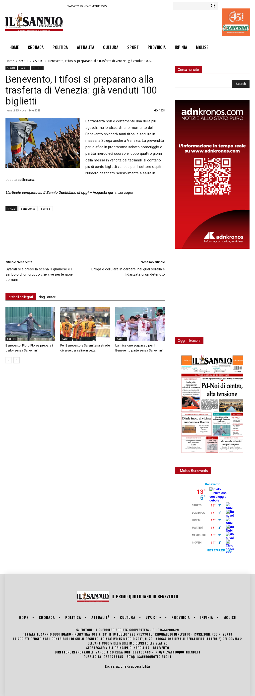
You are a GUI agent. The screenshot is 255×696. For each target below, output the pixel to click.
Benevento (28, 208)
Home (9, 61)
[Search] (213, 6)
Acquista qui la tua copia (113, 192)
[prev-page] (8, 360)
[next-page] (16, 360)
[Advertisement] (158, 24)
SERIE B (37, 68)
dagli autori (47, 297)
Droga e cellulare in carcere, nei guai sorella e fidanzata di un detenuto (128, 272)
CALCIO (38, 61)
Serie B (46, 208)
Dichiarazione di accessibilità (127, 666)
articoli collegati (20, 297)
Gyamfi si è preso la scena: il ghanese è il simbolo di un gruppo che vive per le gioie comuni (39, 274)
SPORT (23, 61)
